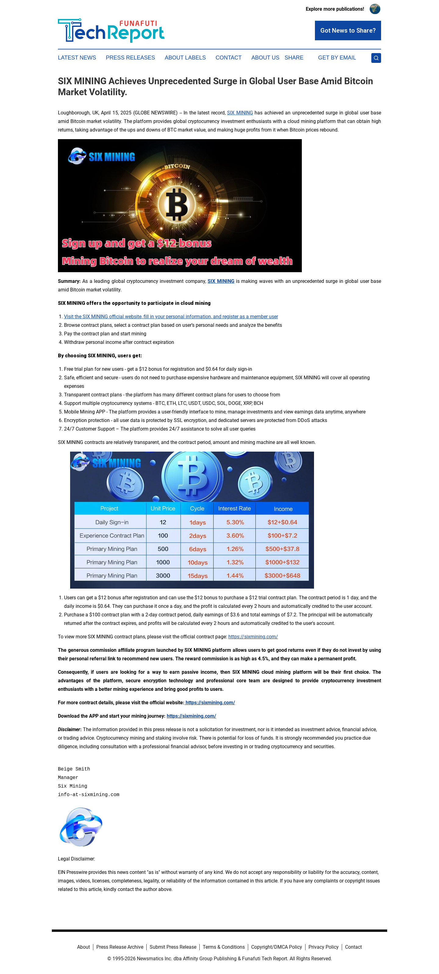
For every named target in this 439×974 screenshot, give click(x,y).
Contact (229, 58)
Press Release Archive (119, 947)
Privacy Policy (324, 947)
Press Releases (130, 58)
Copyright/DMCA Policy (276, 947)
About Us (266, 58)
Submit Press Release (173, 947)
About (83, 947)
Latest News (77, 58)
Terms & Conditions (224, 947)
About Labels (185, 58)
